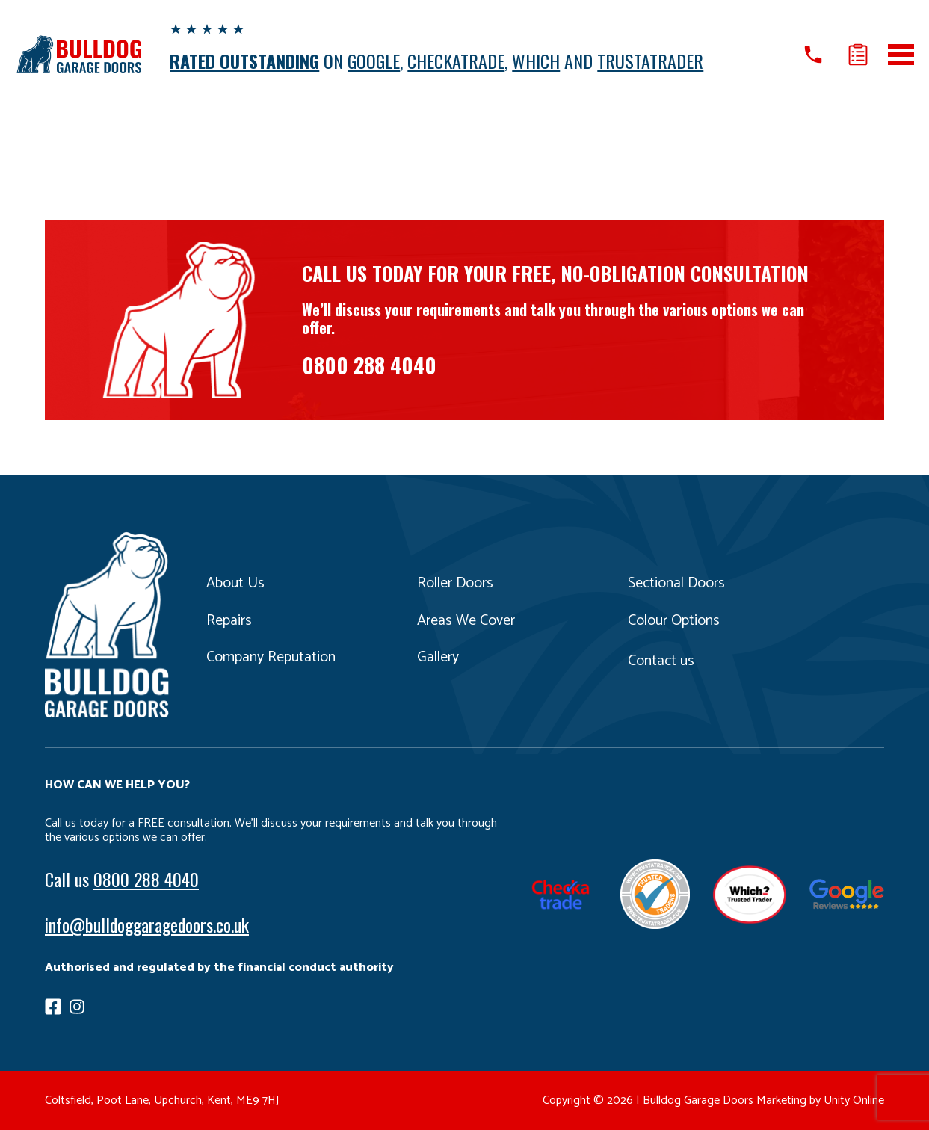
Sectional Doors (676, 583)
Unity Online (854, 1100)
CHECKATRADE (455, 60)
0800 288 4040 (369, 365)
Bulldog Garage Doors (78, 54)
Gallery (438, 657)
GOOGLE (374, 60)
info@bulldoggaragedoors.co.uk (147, 924)
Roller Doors (455, 583)
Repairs (229, 621)
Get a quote (858, 55)
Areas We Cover (466, 621)
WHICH (536, 60)
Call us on (813, 55)
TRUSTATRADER (650, 60)
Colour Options (674, 621)
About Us (235, 583)
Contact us (661, 661)
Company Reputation (271, 657)
